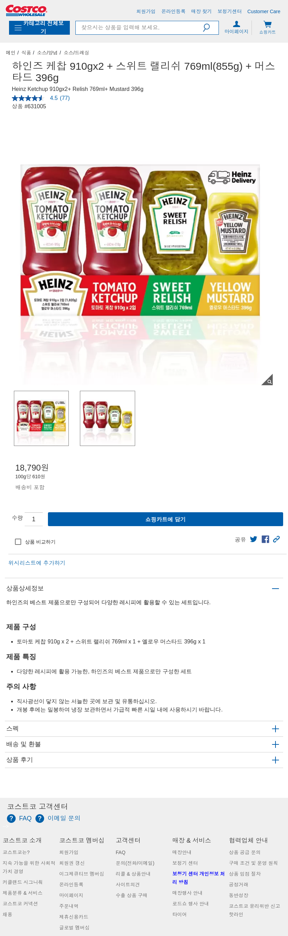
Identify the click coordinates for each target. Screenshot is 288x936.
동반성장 (238, 895)
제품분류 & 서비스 (23, 893)
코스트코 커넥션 (20, 904)
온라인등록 (71, 884)
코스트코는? (16, 852)
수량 (17, 518)
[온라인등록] (173, 11)
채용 (8, 914)
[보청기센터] (229, 11)
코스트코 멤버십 (82, 840)
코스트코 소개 (22, 840)
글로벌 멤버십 (74, 927)
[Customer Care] (263, 11)
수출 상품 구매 (132, 895)
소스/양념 (47, 53)
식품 (26, 53)
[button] (211, 27)
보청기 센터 (185, 863)
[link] (253, 539)
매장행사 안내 (187, 893)
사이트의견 (128, 884)
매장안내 (182, 852)
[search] (139, 27)
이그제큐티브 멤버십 (81, 874)
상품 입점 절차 (245, 874)
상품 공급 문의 (245, 852)
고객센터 (128, 840)
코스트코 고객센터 (37, 807)
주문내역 (69, 906)
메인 (11, 53)
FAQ (120, 852)
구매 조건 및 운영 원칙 (253, 863)
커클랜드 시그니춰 (23, 882)
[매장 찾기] (201, 11)
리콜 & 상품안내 (133, 874)
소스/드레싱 (76, 53)
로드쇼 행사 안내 (190, 904)
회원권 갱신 (72, 863)
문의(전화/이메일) (135, 863)
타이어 (179, 914)
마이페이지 (71, 895)
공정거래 (238, 884)
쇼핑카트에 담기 (165, 520)
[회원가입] (146, 11)
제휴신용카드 (73, 917)
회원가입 (69, 852)
